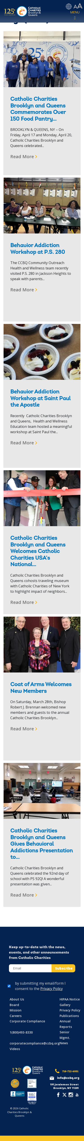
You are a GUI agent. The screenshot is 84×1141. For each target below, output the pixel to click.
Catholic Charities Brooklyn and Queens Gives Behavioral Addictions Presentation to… (41, 844)
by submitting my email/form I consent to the (40, 986)
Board (14, 1005)
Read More (22, 156)
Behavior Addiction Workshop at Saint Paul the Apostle (40, 398)
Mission (16, 1010)
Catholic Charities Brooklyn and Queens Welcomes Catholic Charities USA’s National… (37, 551)
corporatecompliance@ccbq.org (35, 1043)
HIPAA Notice (70, 999)
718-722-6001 (70, 1071)
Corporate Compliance (27, 1021)
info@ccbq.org (68, 1078)
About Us (17, 999)
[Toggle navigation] (74, 15)
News (64, 1043)
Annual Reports (66, 1024)
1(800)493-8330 (21, 1032)
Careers (16, 1016)
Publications (69, 1016)
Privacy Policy (51, 988)
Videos (15, 1049)
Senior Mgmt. (65, 1035)
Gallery (65, 1005)
